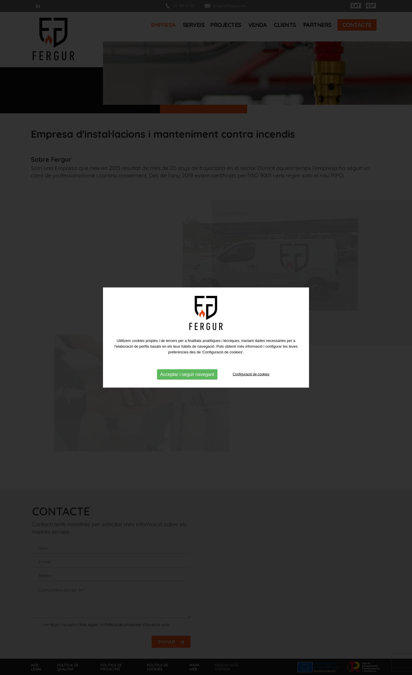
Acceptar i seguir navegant (187, 374)
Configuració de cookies (251, 374)
